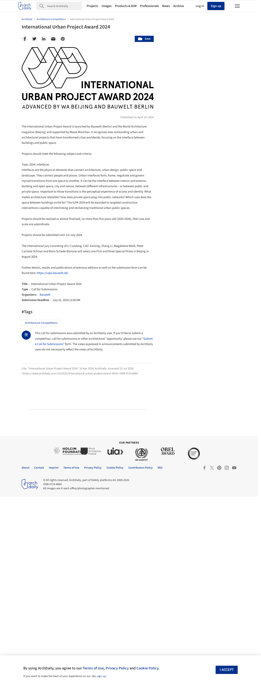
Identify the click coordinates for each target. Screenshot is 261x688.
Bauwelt (45, 295)
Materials (227, 319)
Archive (178, 6)
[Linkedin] (44, 39)
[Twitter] (34, 39)
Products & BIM (126, 6)
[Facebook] (25, 39)
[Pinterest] (63, 39)
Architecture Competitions (41, 323)
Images (107, 6)
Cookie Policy (147, 668)
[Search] (64, 6)
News (166, 6)
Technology (204, 319)
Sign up (216, 6)
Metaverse (176, 328)
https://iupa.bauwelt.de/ (52, 273)
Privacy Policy (117, 668)
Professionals (149, 6)
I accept (227, 669)
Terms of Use (93, 668)
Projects (92, 6)
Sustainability (178, 319)
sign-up (101, 676)
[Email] (53, 39)
